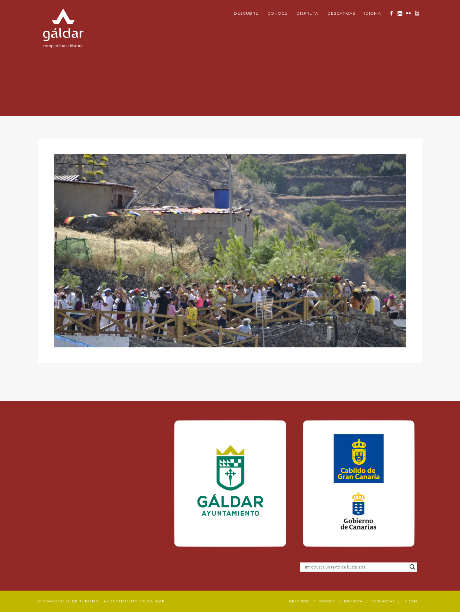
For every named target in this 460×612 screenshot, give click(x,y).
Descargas (341, 13)
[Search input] (355, 566)
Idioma (372, 13)
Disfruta (307, 13)
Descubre (246, 13)
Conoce (277, 13)
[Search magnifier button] (412, 566)
